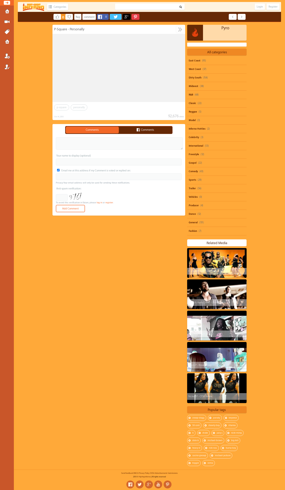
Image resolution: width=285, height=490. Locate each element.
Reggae (193, 111)
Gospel (192, 162)
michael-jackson (223, 455)
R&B (191, 94)
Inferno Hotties (197, 128)
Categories (60, 6)
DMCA (135, 473)
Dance (192, 214)
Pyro (225, 28)
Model (192, 120)
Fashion (193, 231)
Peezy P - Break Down (200, 365)
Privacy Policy (144, 473)
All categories (217, 52)
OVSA (152, 473)
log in (99, 202)
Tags (7, 32)
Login (7, 56)
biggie (195, 463)
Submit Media (7, 22)
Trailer (192, 188)
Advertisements (161, 473)
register (109, 202)
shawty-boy (214, 425)
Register (7, 67)
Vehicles (193, 197)
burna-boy (231, 448)
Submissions (7, 42)
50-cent (196, 425)
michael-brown (215, 440)
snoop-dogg (198, 417)
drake (205, 433)
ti (193, 433)
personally (79, 107)
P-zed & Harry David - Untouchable (207, 302)
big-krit (234, 440)
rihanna (232, 425)
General (193, 222)
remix (210, 463)
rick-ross (213, 448)
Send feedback (127, 473)
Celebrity (194, 137)
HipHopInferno (145, 477)
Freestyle (194, 154)
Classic (192, 103)
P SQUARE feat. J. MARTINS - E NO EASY (209, 271)
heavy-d (196, 448)
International (196, 145)
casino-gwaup (199, 455)
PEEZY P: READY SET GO (200, 333)
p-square (62, 107)
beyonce (233, 417)
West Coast (195, 69)
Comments (92, 130)
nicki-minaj (236, 433)
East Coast (194, 60)
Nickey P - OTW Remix (200, 396)
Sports (192, 180)
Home (7, 12)
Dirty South (195, 77)
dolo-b (195, 440)
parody (216, 417)
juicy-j (219, 433)
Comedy (193, 171)
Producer (194, 205)
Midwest (193, 86)
